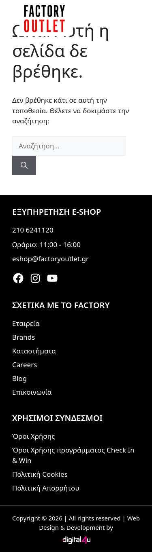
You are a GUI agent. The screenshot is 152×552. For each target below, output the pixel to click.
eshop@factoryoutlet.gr (50, 258)
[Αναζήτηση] (24, 165)
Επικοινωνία (31, 392)
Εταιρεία (26, 323)
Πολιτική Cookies (40, 474)
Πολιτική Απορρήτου (45, 488)
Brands (23, 337)
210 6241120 (33, 230)
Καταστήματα (34, 350)
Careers (24, 364)
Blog (19, 378)
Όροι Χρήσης (33, 436)
